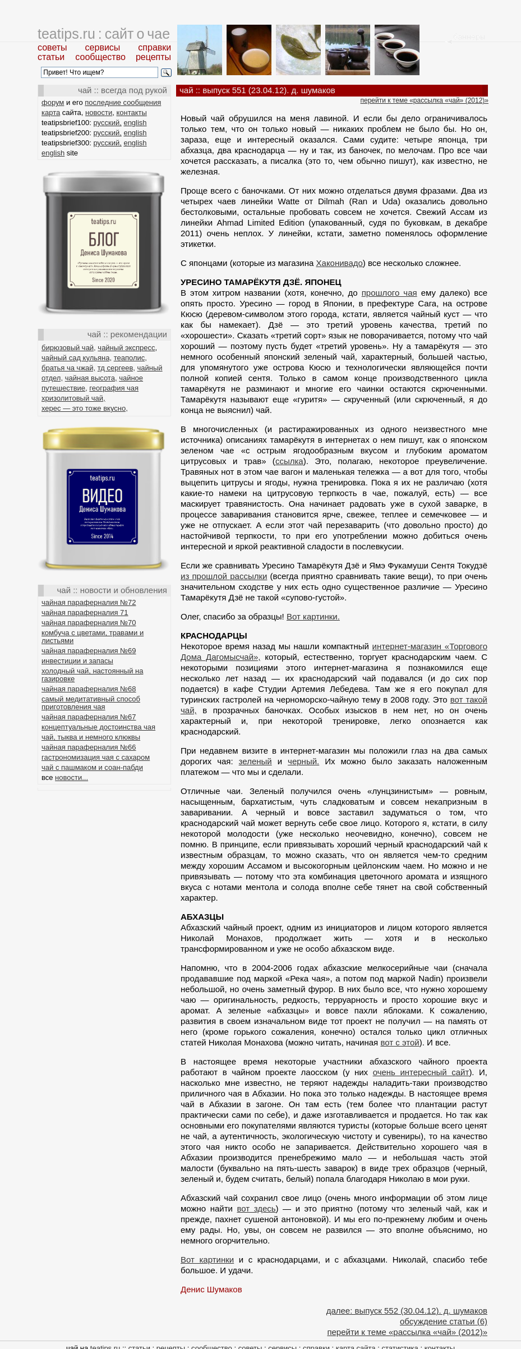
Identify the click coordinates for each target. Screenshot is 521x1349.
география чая (114, 388)
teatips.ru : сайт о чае (104, 34)
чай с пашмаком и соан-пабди (92, 767)
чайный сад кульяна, (77, 358)
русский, (108, 122)
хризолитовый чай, (73, 398)
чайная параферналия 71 (85, 612)
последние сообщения (123, 102)
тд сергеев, (116, 368)
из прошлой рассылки (224, 576)
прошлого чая (389, 292)
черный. (303, 761)
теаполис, (130, 358)
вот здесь (256, 1208)
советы (52, 47)
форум (53, 102)
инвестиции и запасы (77, 661)
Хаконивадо (339, 263)
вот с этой (399, 1042)
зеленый (255, 761)
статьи (51, 57)
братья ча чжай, (68, 368)
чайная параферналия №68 (89, 689)
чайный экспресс (126, 347)
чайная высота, (91, 378)
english (134, 122)
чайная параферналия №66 (89, 747)
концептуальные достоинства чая (98, 727)
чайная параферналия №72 (89, 602)
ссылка (289, 461)
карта (51, 112)
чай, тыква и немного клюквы (91, 737)
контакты (131, 112)
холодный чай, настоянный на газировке (92, 675)
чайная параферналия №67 (89, 717)
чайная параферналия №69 (89, 650)
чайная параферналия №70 (89, 622)
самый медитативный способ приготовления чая (91, 703)
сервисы (103, 47)
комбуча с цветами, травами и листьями (93, 636)
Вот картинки (207, 1259)
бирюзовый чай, (69, 347)
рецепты (153, 57)
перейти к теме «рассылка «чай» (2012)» (424, 100)
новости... (71, 777)
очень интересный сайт (421, 1072)
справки (154, 47)
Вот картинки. (313, 616)
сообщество (100, 57)
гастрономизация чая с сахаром (96, 757)
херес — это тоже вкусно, (85, 408)
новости (98, 112)
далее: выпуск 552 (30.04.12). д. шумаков (406, 1310)
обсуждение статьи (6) (443, 1321)
